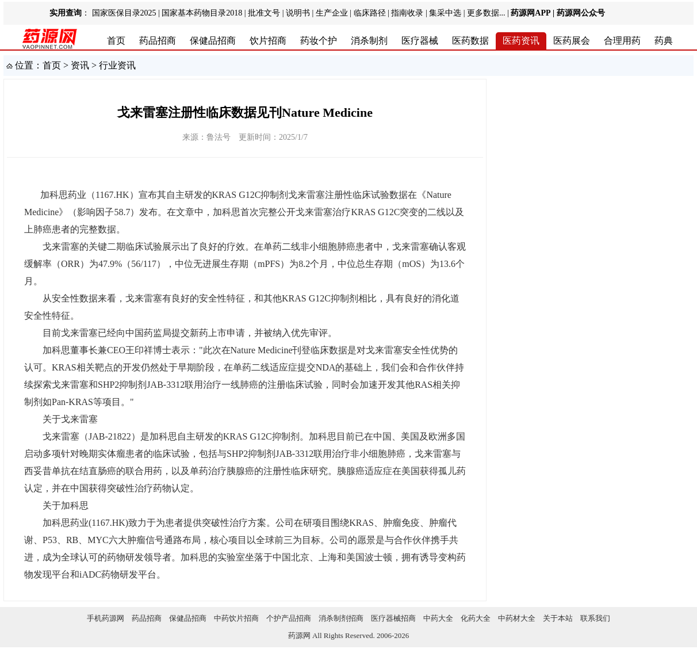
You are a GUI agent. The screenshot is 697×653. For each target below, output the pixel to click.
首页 (116, 40)
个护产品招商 (288, 618)
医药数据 (470, 40)
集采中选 (445, 13)
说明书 (298, 13)
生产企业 (332, 13)
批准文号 (264, 13)
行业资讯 (117, 65)
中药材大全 (516, 618)
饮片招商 (268, 40)
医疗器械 (419, 40)
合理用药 (622, 40)
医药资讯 (521, 40)
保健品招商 (213, 40)
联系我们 (595, 618)
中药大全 (438, 618)
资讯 (80, 65)
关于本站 (558, 618)
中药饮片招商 (236, 618)
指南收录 (407, 13)
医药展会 (571, 40)
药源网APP (530, 13)
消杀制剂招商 (341, 618)
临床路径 (370, 13)
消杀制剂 (369, 40)
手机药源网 (105, 618)
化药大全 (476, 618)
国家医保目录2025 (124, 13)
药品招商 (157, 40)
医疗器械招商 (393, 618)
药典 (663, 40)
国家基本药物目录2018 (202, 13)
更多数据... (486, 13)
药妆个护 (318, 40)
